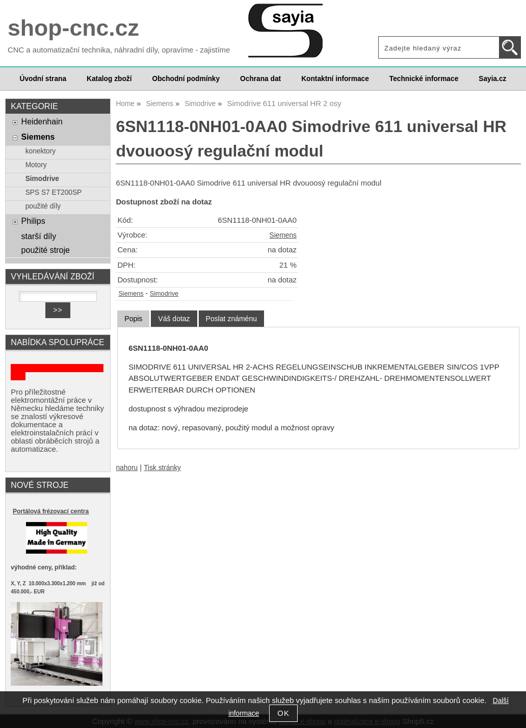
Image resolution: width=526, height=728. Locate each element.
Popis (133, 319)
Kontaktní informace (335, 79)
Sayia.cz (492, 79)
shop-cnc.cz (73, 27)
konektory (40, 151)
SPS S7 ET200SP (53, 192)
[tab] (133, 318)
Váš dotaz (174, 319)
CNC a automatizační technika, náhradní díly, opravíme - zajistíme (119, 50)
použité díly (43, 206)
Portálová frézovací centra (51, 511)
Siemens (283, 235)
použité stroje (45, 249)
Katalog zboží (109, 79)
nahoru (127, 468)
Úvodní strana (43, 79)
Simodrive (164, 293)
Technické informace (423, 79)
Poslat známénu (231, 319)
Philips (33, 220)
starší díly (39, 236)
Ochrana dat (260, 79)
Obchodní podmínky (186, 79)
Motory (36, 165)
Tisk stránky (162, 468)
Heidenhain (42, 121)
